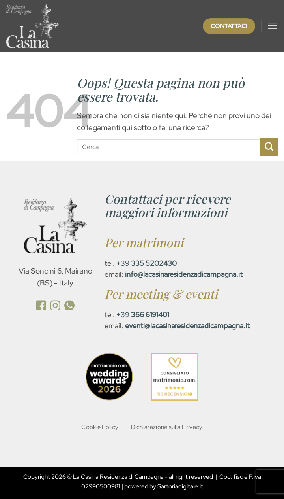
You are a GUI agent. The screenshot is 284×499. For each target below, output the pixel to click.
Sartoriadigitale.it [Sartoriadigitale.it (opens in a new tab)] (180, 487)
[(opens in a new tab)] (41, 306)
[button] (272, 26)
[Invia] (269, 147)
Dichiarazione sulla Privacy (167, 427)
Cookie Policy (99, 427)
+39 (146, 263)
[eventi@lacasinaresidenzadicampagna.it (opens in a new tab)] (187, 325)
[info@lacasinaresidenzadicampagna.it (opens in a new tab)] (184, 274)
